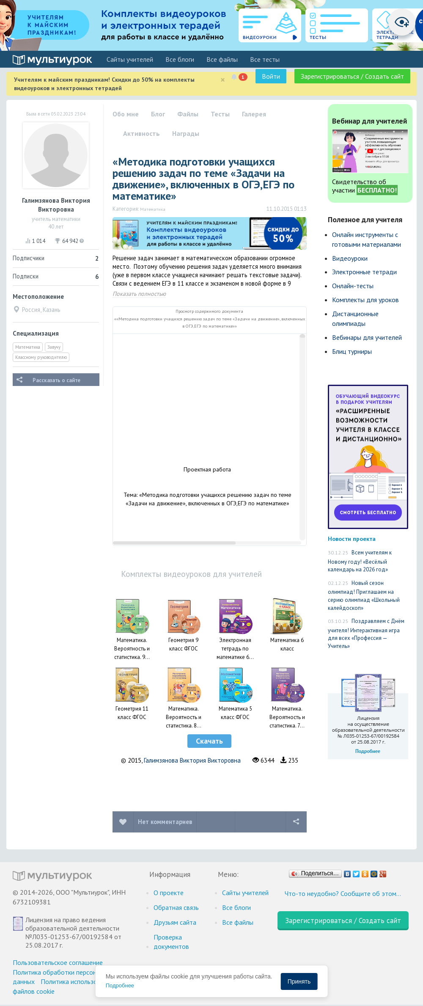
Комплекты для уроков (365, 299)
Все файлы (222, 59)
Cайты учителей (130, 59)
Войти (271, 76)
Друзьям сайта (175, 922)
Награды (185, 133)
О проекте (169, 892)
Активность (141, 133)
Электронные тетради (364, 271)
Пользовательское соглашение (58, 962)
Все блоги (179, 59)
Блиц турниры (352, 351)
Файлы (187, 114)
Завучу (53, 347)
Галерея (254, 114)
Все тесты (265, 59)
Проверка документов (171, 942)
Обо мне (126, 114)
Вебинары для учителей (367, 337)
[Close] (222, 79)
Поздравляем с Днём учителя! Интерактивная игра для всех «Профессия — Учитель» (366, 633)
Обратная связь (176, 907)
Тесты (220, 114)
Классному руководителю (41, 357)
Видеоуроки (350, 258)
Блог (158, 114)
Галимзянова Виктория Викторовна (192, 760)
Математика (27, 347)
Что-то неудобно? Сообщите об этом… (343, 893)
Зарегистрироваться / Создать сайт (352, 76)
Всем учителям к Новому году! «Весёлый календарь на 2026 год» (360, 561)
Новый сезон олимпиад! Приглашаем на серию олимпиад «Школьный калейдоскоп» (364, 595)
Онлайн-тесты (353, 285)
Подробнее (120, 985)
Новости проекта (352, 539)
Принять (299, 981)
